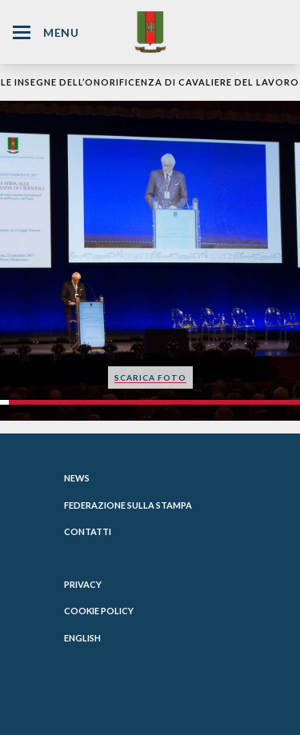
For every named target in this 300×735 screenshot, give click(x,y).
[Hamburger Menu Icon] (21, 32)
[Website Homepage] (150, 31)
